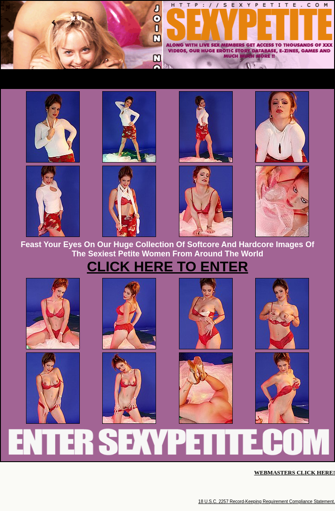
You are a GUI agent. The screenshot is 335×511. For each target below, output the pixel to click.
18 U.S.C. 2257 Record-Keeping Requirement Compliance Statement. (266, 501)
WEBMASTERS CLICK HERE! (294, 472)
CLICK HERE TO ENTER (167, 266)
